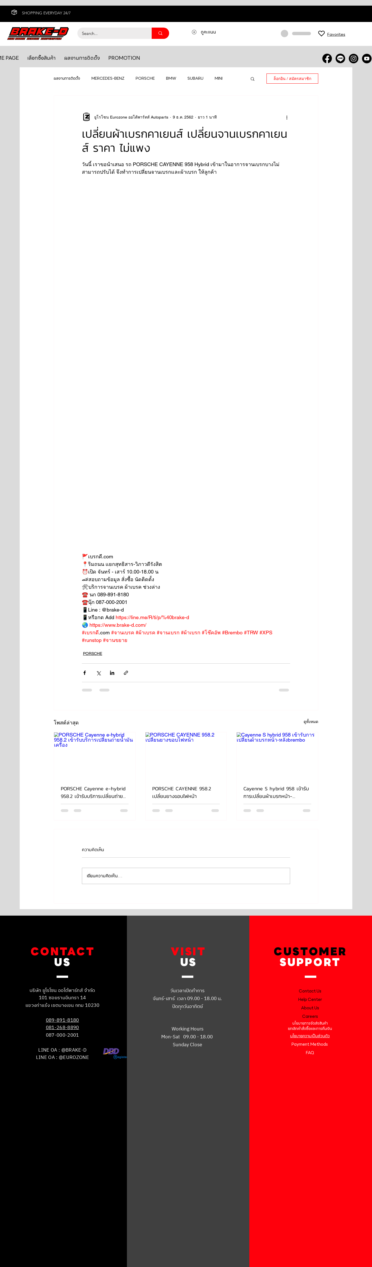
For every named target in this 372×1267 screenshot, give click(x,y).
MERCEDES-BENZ (107, 78)
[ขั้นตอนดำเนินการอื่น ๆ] (286, 117)
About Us (310, 1008)
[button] (252, 78)
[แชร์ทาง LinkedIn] (112, 672)
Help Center (310, 999)
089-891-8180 (62, 1020)
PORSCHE (145, 78)
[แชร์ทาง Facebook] (84, 672)
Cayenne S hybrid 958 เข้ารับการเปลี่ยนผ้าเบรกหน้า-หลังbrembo (276, 792)
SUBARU (195, 78)
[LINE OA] (340, 58)
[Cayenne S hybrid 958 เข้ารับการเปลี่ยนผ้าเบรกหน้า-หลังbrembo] (277, 755)
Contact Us (310, 991)
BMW (171, 78)
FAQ (310, 1052)
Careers (310, 1016)
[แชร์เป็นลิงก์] (126, 672)
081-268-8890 (62, 1028)
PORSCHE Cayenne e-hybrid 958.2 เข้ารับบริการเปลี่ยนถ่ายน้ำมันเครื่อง (93, 792)
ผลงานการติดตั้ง (67, 78)
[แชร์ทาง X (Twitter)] (98, 672)
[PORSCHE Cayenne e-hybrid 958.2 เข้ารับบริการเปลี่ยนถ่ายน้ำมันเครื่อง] (94, 755)
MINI (219, 78)
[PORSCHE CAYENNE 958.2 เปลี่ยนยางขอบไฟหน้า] (186, 755)
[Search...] (111, 33)
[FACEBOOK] (327, 58)
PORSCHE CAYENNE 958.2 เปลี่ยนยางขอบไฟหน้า (181, 792)
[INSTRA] (353, 58)
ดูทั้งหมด (311, 721)
